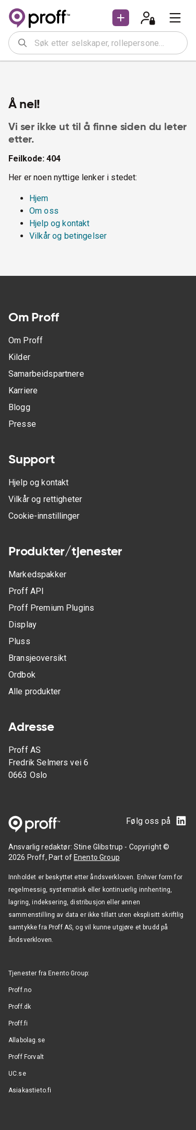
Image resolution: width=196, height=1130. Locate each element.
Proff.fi (18, 1023)
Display (22, 625)
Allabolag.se (26, 1040)
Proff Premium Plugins (51, 608)
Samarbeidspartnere (46, 374)
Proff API (26, 591)
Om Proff (25, 340)
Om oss (44, 211)
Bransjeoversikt (37, 658)
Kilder (19, 357)
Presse (22, 424)
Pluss (19, 641)
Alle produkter (34, 691)
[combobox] (107, 43)
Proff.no (19, 990)
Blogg (19, 407)
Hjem (39, 198)
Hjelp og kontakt (59, 223)
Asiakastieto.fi (29, 1090)
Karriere (23, 390)
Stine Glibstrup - (101, 847)
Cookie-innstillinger (43, 516)
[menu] (175, 17)
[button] (120, 17)
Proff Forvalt (26, 1057)
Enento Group (97, 857)
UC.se (17, 1073)
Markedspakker (37, 574)
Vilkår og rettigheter (45, 499)
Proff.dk (19, 1006)
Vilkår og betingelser (68, 236)
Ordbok (22, 675)
